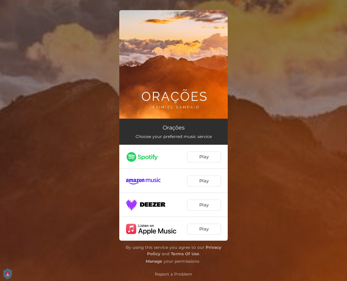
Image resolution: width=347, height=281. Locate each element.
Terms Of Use (185, 253)
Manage (154, 261)
